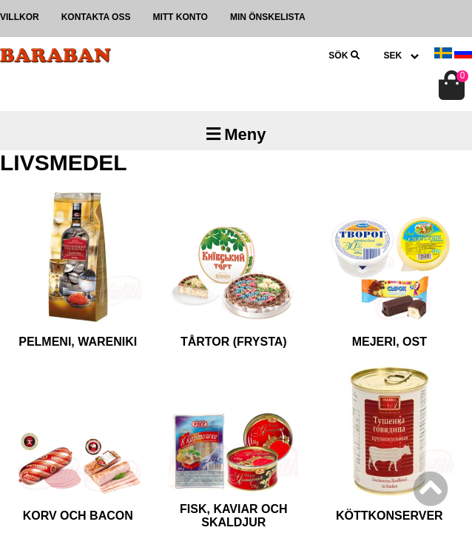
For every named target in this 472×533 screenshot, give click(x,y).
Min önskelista (268, 17)
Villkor (19, 17)
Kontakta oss (96, 17)
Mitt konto (179, 17)
